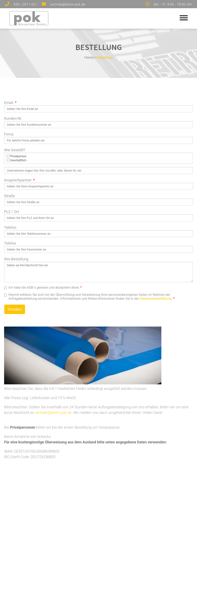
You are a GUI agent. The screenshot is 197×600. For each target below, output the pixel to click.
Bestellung (104, 57)
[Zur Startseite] (28, 24)
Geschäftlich (16, 160)
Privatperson (16, 156)
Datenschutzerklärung (156, 299)
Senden (15, 309)
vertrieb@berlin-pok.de (53, 412)
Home (89, 57)
